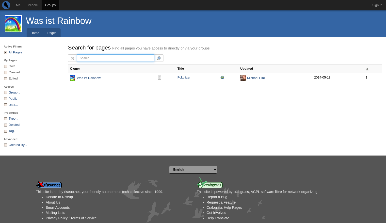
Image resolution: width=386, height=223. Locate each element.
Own (12, 66)
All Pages (15, 52)
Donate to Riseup (59, 197)
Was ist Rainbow (59, 21)
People (33, 5)
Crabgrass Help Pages (224, 207)
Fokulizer (184, 77)
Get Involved (216, 213)
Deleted (14, 125)
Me (18, 5)
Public (13, 98)
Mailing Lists (55, 213)
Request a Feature (221, 202)
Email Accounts (58, 207)
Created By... (18, 145)
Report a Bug (217, 197)
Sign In (377, 5)
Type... (13, 118)
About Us (53, 202)
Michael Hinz (256, 78)
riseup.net (72, 192)
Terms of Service (83, 218)
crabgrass (241, 192)
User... (13, 105)
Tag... (12, 131)
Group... (14, 92)
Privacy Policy (57, 218)
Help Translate (218, 218)
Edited (13, 78)
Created (14, 72)
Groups (50, 5)
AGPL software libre (266, 192)
